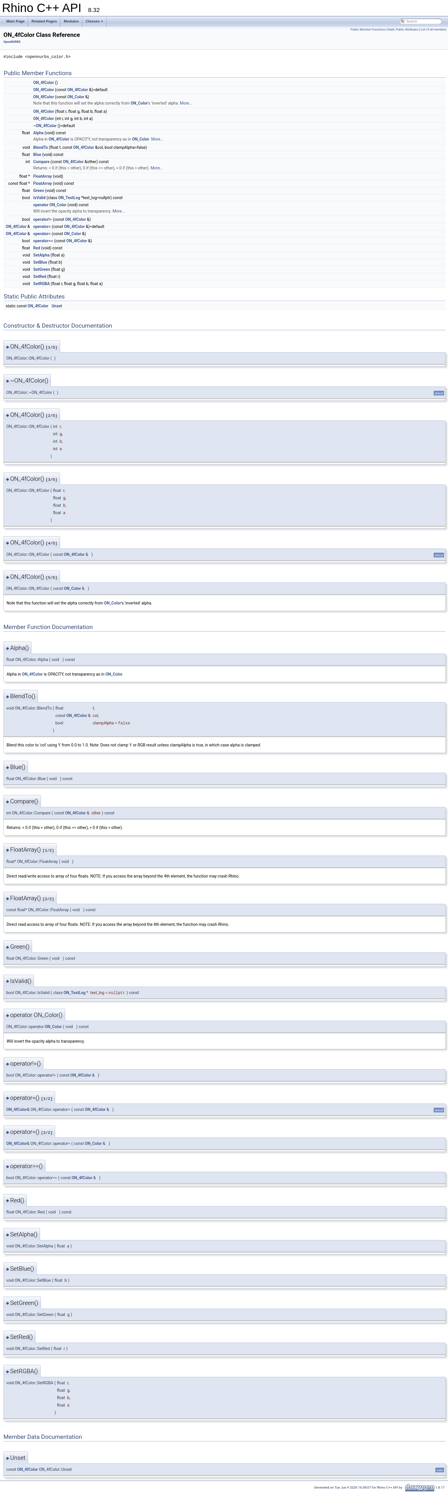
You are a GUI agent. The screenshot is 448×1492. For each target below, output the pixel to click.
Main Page (15, 21)
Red (36, 248)
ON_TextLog (69, 197)
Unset (57, 306)
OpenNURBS (12, 42)
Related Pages (44, 21)
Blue (37, 154)
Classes (94, 21)
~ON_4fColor (45, 125)
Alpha (38, 133)
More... (186, 103)
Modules (71, 21)
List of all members (434, 29)
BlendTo (40, 147)
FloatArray (42, 176)
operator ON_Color (49, 205)
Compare (41, 161)
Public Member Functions (368, 29)
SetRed (39, 276)
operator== (43, 241)
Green (38, 190)
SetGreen (41, 269)
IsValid (39, 197)
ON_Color (75, 97)
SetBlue (40, 262)
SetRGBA (41, 283)
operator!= (42, 219)
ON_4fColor (43, 82)
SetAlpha (41, 255)
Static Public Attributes (402, 29)
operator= (42, 226)
